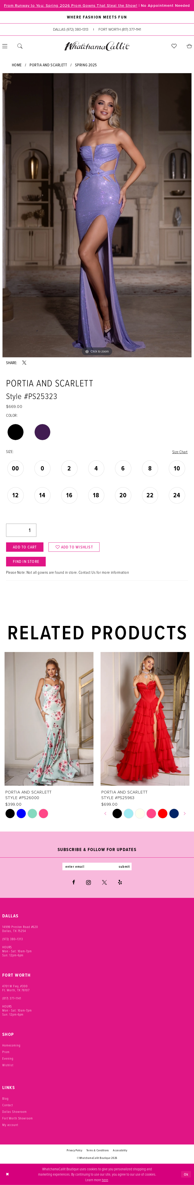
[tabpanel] (97, 215)
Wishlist (7, 1064)
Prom (5, 1051)
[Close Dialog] (7, 1174)
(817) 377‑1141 (11, 998)
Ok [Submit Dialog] (186, 1174)
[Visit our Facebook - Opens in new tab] (73, 882)
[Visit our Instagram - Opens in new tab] (88, 882)
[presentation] (49, 719)
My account (10, 1124)
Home (17, 65)
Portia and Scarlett (48, 65)
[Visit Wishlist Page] (174, 46)
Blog (5, 1098)
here (105, 1179)
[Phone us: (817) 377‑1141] (119, 29)
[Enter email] (97, 866)
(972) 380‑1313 (12, 938)
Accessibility (120, 1150)
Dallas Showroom (14, 1111)
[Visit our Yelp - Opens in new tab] (120, 882)
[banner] (97, 46)
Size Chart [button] (180, 452)
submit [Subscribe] (124, 866)
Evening (7, 1058)
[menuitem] (20, 46)
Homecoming (11, 1045)
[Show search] (20, 46)
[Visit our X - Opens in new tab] (104, 882)
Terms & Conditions (97, 1150)
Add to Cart (25, 547)
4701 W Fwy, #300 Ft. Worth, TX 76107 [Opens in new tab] (16, 987)
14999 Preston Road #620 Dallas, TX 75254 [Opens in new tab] (20, 928)
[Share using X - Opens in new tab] (24, 363)
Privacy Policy (74, 1150)
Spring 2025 (86, 65)
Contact (7, 1104)
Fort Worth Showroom (17, 1118)
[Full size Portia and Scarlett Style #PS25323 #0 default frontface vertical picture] (97, 215)
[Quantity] (21, 530)
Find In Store (26, 561)
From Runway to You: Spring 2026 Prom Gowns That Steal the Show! (70, 5)
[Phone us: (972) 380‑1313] (70, 29)
